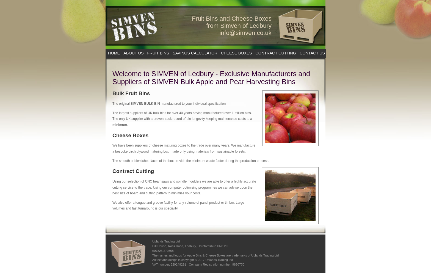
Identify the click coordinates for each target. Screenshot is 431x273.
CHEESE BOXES (236, 53)
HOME (114, 53)
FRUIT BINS (158, 53)
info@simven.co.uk (246, 32)
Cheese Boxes (130, 135)
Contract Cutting (133, 171)
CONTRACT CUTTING (275, 53)
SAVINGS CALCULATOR (195, 53)
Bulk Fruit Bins (131, 93)
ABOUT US (133, 53)
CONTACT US (312, 53)
